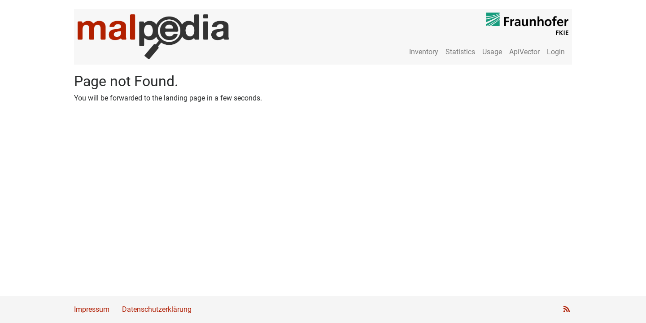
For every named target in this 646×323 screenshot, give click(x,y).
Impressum (91, 309)
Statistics (460, 52)
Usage (492, 52)
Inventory (423, 52)
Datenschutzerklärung (157, 309)
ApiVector (524, 52)
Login (556, 52)
